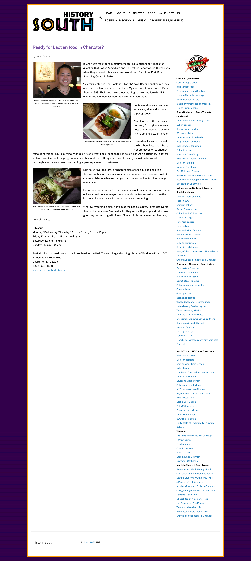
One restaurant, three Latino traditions (195, 318)
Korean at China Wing (187, 154)
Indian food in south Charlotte (191, 158)
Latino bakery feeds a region (191, 306)
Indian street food (185, 86)
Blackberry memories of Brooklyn (193, 103)
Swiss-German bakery (187, 99)
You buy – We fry (184, 331)
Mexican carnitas (185, 359)
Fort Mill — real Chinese (188, 171)
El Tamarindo (183, 452)
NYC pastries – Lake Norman (190, 389)
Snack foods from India (188, 129)
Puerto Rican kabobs (187, 107)
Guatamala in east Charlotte (190, 323)
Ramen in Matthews (186, 238)
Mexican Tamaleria (186, 166)
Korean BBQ (182, 200)
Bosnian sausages (185, 297)
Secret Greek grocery (187, 209)
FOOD (151, 13)
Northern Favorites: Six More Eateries (195, 486)
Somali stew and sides (187, 280)
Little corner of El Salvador (190, 137)
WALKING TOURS (169, 13)
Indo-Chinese (183, 368)
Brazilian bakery (184, 204)
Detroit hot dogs (184, 217)
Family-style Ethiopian (187, 268)
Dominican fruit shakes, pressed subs (195, 372)
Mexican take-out (185, 162)
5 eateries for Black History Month (193, 469)
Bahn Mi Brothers (185, 406)
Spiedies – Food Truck (187, 494)
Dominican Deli (184, 335)
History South (89, 542)
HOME (109, 13)
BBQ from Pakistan (186, 418)
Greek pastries (183, 293)
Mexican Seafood (185, 327)
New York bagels (185, 221)
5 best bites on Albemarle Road (192, 498)
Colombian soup (184, 150)
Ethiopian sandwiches (187, 410)
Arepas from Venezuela (188, 141)
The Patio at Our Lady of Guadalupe (194, 435)
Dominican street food (187, 272)
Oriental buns (183, 289)
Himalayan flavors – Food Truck (192, 511)
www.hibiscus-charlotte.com (49, 270)
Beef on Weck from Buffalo (190, 363)
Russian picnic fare (186, 242)
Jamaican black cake (187, 276)
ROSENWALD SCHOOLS (119, 20)
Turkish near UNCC (186, 414)
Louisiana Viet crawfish (188, 380)
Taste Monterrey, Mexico (188, 310)
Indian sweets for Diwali (188, 145)
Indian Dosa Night (185, 397)
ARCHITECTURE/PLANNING (167, 20)
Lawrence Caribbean (187, 460)
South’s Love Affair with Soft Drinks (194, 477)
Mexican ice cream (186, 376)
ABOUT (120, 13)
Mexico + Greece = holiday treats (193, 120)
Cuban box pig (183, 124)
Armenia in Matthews (187, 247)
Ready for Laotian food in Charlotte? (194, 175)
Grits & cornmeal (185, 448)
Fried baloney (183, 444)
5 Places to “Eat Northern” (190, 481)
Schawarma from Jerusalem (190, 285)
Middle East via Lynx (186, 401)
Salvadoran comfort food (189, 384)
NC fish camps (183, 439)
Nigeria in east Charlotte (188, 196)
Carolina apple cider (186, 82)
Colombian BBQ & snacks (189, 213)
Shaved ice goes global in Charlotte (194, 515)
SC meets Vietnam (185, 133)
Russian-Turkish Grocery (188, 230)
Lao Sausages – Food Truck (190, 503)
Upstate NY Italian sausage (190, 95)
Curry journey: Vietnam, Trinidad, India (195, 490)
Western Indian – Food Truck (190, 507)
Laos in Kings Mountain (188, 456)
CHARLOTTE (136, 13)
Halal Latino (182, 226)
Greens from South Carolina (190, 91)
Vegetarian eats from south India (193, 393)
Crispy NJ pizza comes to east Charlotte (196, 259)
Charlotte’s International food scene (194, 473)
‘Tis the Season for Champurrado (193, 301)
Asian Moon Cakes (185, 355)
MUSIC (142, 20)
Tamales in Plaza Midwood (189, 314)
